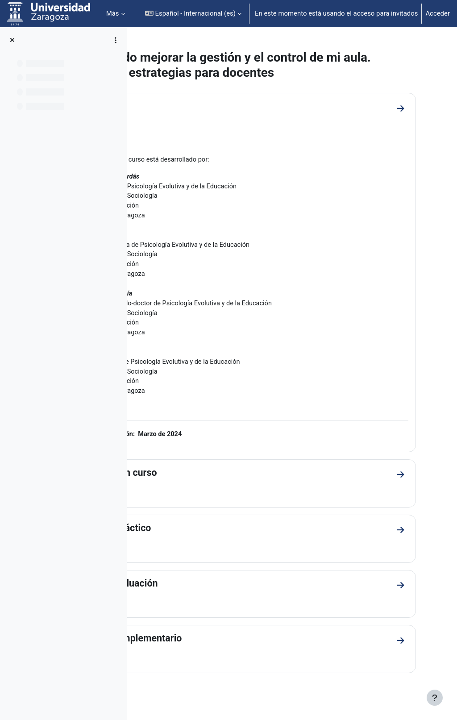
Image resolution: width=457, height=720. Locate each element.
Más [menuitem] (112, 13)
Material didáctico (191, 534)
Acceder (437, 13)
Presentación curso (194, 478)
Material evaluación (194, 589)
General (168, 106)
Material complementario (206, 645)
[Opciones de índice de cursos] (116, 40)
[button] (193, 13)
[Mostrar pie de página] (435, 698)
